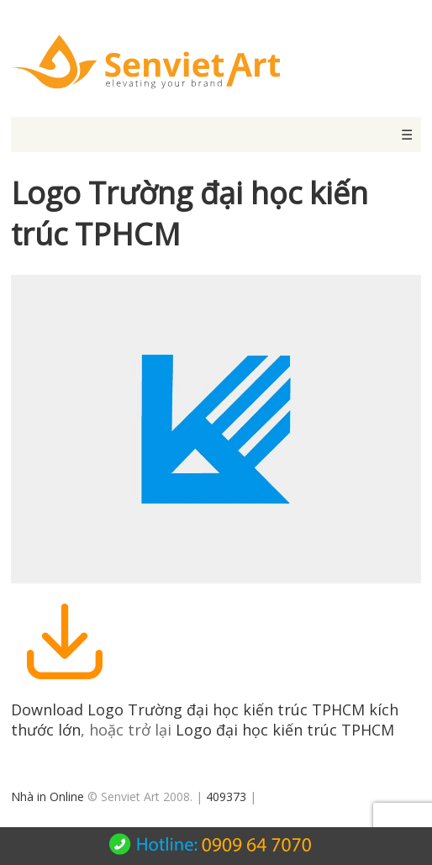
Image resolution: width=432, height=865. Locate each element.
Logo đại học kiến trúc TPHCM (285, 730)
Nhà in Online (47, 796)
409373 (226, 796)
